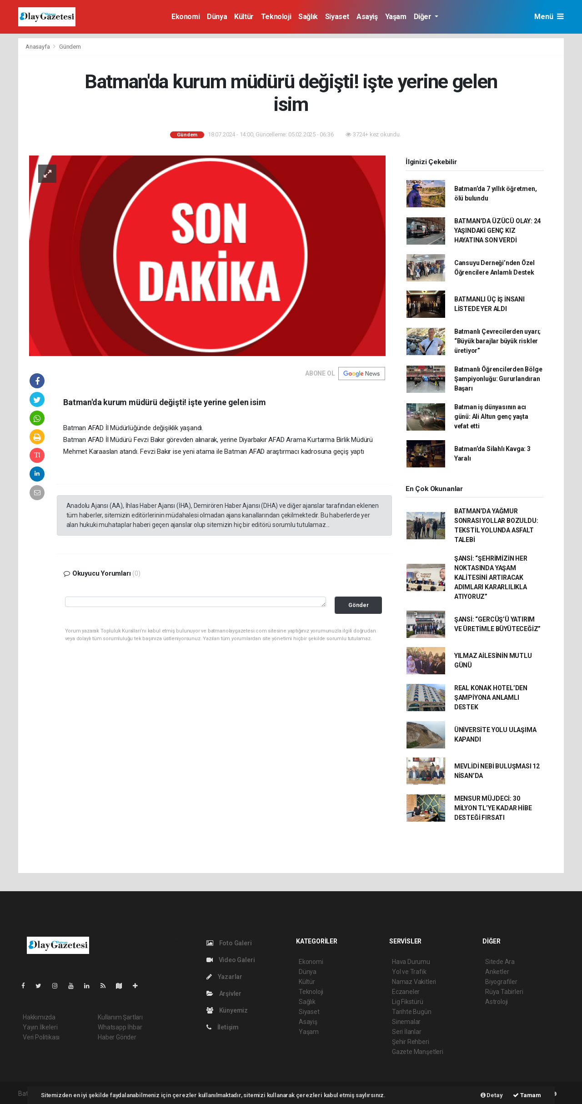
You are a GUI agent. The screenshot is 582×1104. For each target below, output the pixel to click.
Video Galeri (230, 959)
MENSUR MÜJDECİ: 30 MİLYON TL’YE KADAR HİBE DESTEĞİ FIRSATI (493, 808)
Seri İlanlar (406, 1031)
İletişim (222, 1027)
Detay (492, 1095)
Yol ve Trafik (409, 971)
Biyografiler (501, 981)
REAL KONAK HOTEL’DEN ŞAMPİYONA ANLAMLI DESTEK (490, 697)
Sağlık (308, 16)
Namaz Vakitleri (414, 981)
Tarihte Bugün (411, 1011)
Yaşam (395, 16)
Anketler (497, 971)
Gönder (358, 605)
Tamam (527, 1095)
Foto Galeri (229, 943)
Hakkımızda (39, 1017)
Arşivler (223, 993)
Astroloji (496, 1001)
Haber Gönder (117, 1037)
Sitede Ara (500, 961)
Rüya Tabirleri (504, 991)
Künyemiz (227, 1010)
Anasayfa (38, 46)
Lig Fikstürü (407, 1001)
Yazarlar (224, 976)
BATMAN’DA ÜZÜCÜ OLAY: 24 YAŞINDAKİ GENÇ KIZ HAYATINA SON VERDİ (497, 230)
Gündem (70, 46)
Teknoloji (276, 16)
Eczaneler (406, 991)
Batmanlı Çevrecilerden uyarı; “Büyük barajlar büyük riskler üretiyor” (497, 341)
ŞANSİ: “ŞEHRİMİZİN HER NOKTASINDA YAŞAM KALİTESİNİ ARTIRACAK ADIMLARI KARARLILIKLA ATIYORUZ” (490, 577)
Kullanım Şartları (120, 1017)
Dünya (217, 16)
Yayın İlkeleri (40, 1027)
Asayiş (367, 16)
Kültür (244, 16)
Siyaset (337, 16)
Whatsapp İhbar (120, 1027)
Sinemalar (406, 1021)
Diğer (423, 16)
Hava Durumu (411, 961)
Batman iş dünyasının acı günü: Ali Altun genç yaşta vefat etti (491, 416)
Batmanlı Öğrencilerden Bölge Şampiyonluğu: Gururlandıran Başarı (498, 379)
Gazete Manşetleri (417, 1051)
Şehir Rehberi (410, 1041)
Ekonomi (185, 16)
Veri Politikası (41, 1037)
